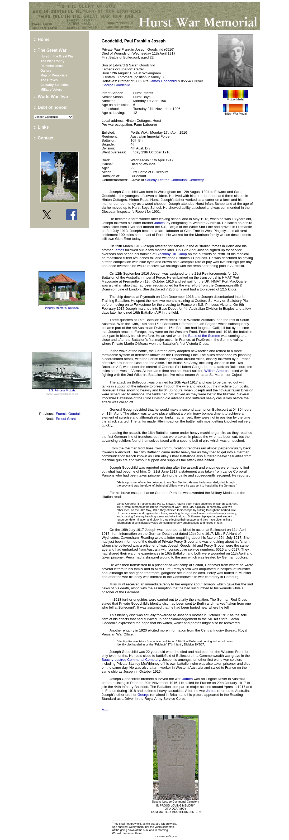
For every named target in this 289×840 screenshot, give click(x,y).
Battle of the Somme (204, 336)
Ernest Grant (66, 419)
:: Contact (44, 138)
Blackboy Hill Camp (171, 254)
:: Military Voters (49, 89)
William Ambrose (217, 371)
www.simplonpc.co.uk (66, 394)
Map (105, 710)
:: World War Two (51, 96)
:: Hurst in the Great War (55, 56)
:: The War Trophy (50, 61)
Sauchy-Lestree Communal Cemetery (174, 180)
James (159, 223)
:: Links (41, 127)
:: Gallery (44, 70)
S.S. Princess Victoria (61, 390)
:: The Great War (50, 50)
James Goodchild (163, 81)
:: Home (42, 39)
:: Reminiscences (50, 66)
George (143, 695)
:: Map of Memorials (52, 75)
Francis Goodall (68, 414)
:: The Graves (47, 80)
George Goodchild (116, 85)
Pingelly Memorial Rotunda (62, 307)
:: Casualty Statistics (53, 85)
